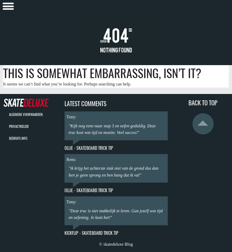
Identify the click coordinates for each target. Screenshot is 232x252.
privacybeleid (19, 126)
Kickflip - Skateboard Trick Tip (91, 233)
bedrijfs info (18, 138)
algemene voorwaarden (26, 114)
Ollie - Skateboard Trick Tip (89, 148)
